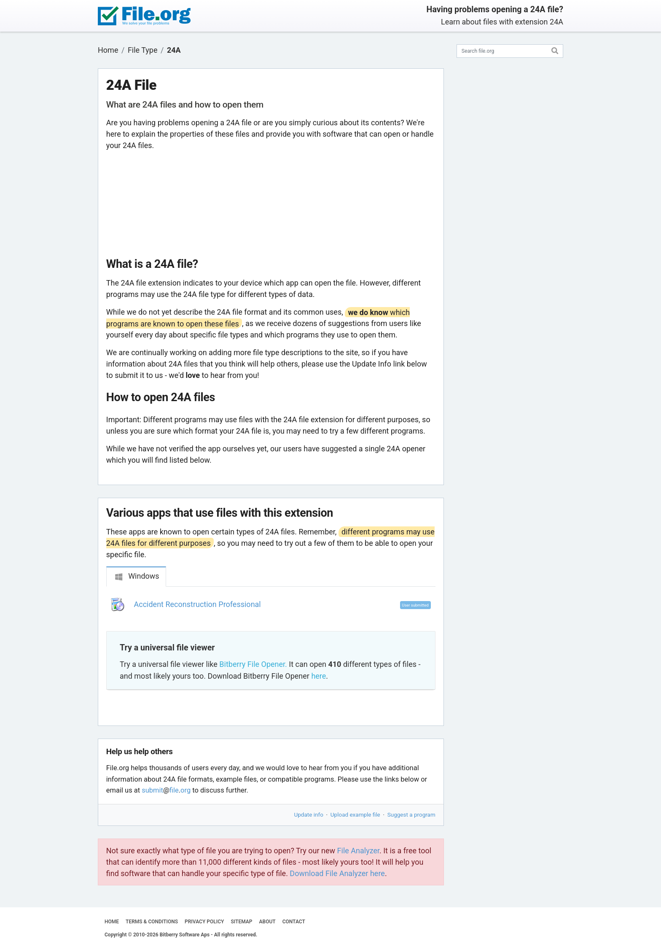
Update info (308, 814)
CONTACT (293, 922)
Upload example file (355, 814)
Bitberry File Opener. (253, 664)
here (318, 676)
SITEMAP (241, 922)
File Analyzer (358, 850)
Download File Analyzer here (337, 873)
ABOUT (267, 922)
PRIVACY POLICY (204, 922)
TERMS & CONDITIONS (152, 922)
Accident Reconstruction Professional (197, 604)
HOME (112, 922)
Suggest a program (411, 814)
